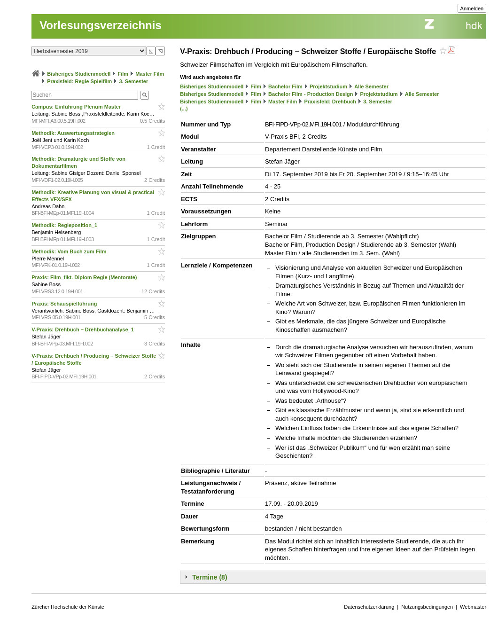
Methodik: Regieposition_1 (65, 225)
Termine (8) (209, 577)
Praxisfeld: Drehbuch (330, 101)
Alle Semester (371, 86)
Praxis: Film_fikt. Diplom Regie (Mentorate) (84, 277)
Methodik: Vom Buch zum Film (69, 251)
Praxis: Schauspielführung (64, 303)
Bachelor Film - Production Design (310, 94)
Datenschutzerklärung (369, 607)
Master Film (149, 74)
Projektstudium (328, 86)
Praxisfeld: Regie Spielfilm (79, 81)
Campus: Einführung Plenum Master (76, 107)
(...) (184, 108)
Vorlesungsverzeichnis (100, 25)
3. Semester (133, 81)
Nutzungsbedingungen (427, 607)
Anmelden (472, 8)
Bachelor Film (285, 86)
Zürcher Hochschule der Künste (67, 607)
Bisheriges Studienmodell (78, 74)
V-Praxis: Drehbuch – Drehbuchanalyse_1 (83, 329)
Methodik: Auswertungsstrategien (73, 133)
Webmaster (473, 607)
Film (122, 74)
